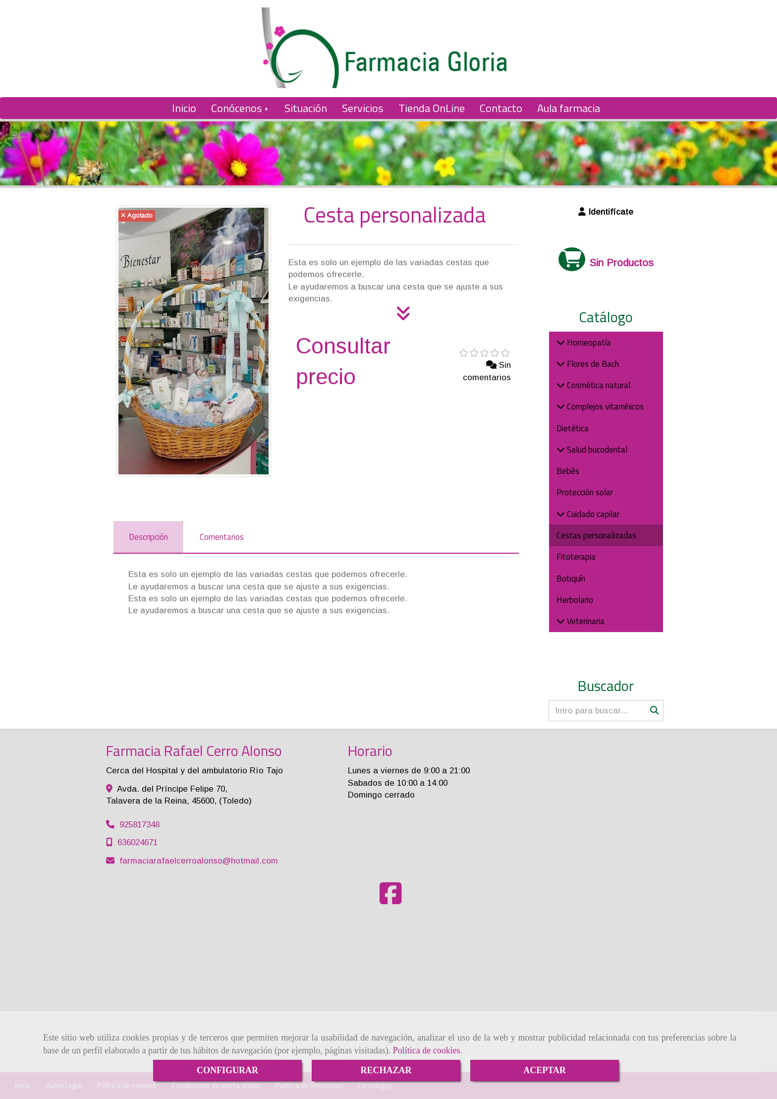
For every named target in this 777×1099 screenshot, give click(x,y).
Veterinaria (585, 621)
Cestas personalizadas (596, 535)
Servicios (363, 108)
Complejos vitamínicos (604, 406)
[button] (606, 212)
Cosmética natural (597, 385)
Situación (305, 108)
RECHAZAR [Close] (385, 1070)
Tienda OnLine (431, 108)
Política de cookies (426, 1050)
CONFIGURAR (227, 1070)
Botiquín (570, 578)
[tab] (148, 537)
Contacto (501, 108)
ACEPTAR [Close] (544, 1070)
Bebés (567, 470)
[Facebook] (391, 900)
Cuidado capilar (592, 514)
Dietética (572, 428)
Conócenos (240, 108)
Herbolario (574, 599)
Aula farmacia (568, 108)
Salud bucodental (596, 449)
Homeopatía (588, 342)
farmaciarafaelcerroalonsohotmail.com (198, 861)
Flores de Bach (592, 363)
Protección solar (584, 492)
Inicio (184, 108)
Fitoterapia (576, 556)
